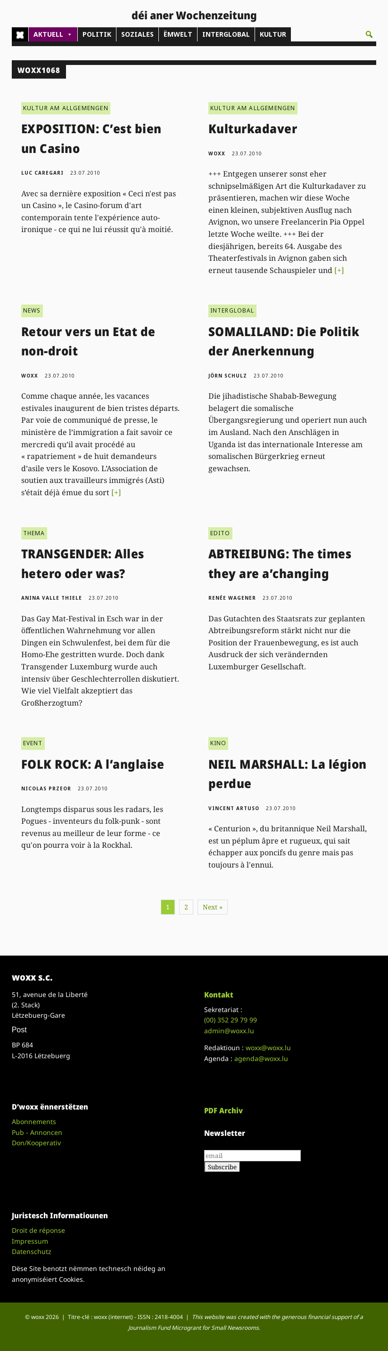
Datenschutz (31, 1251)
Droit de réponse (38, 1230)
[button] (369, 34)
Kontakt (218, 994)
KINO (218, 743)
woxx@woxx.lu (268, 1047)
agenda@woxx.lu (261, 1058)
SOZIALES (137, 34)
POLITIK (97, 34)
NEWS (32, 310)
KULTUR (273, 34)
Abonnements (34, 1121)
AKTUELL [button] (53, 34)
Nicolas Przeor (46, 788)
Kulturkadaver (252, 128)
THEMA (34, 533)
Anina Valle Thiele (51, 598)
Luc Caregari (42, 172)
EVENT (33, 743)
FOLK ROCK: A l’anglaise (93, 764)
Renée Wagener (232, 598)
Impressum (30, 1241)
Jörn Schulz (227, 375)
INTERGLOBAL (226, 34)
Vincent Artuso (233, 808)
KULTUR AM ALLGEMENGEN (65, 108)
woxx (217, 153)
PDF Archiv (223, 1110)
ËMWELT (178, 34)
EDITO (220, 533)
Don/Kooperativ (36, 1142)
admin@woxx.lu (229, 1030)
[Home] (20, 34)
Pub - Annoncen (37, 1132)
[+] (339, 270)
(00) (230, 1019)
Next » (213, 906)
